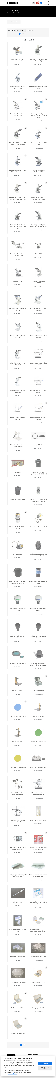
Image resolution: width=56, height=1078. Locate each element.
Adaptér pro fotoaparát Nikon (17, 637)
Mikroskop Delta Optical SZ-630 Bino (17, 336)
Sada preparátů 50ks (38, 1008)
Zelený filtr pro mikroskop (38, 742)
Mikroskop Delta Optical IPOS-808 (17, 364)
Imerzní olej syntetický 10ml (38, 820)
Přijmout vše (45, 1063)
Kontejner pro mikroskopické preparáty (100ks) (38, 875)
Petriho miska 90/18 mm (38, 957)
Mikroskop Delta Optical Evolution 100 (38, 171)
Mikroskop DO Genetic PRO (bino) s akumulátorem (17, 144)
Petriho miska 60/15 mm (17, 957)
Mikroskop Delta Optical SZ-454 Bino (17, 418)
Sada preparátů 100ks (18, 1033)
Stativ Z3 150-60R (17, 691)
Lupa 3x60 (18, 472)
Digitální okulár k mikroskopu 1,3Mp (38, 582)
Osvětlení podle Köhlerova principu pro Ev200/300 (17, 582)
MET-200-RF (38, 254)
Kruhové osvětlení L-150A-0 (38, 527)
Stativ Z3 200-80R (17, 742)
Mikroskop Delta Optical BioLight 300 (17, 115)
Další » (22, 34)
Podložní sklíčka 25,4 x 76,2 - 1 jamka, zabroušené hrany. (38, 930)
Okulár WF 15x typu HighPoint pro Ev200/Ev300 (38, 473)
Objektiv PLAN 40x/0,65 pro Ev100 (17, 528)
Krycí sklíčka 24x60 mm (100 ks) (17, 930)
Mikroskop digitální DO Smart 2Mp (38, 87)
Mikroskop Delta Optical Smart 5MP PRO (17, 446)
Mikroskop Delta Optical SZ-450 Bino (17, 309)
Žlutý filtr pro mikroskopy (18, 767)
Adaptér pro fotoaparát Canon (38, 637)
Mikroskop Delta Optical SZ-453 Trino (38, 391)
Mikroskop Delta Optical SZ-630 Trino (38, 336)
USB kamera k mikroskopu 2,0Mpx (18, 609)
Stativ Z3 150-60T (38, 716)
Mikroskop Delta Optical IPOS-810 (17, 391)
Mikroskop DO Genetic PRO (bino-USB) (38, 60)
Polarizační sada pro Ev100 (18, 663)
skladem (30, 30)
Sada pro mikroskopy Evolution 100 (17, 60)
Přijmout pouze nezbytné (44, 1068)
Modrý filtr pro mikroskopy (18, 716)
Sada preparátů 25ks (17, 1008)
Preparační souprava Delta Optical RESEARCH (38, 848)
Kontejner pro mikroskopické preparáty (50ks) (18, 875)
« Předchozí (13, 34)
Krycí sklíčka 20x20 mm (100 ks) (38, 903)
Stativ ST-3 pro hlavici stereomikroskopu (18, 821)
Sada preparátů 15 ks (38, 982)
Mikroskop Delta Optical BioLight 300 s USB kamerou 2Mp (38, 115)
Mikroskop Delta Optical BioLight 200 (17, 87)
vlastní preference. (12, 1074)
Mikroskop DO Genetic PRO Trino (38, 144)
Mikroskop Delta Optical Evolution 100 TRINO (38, 198)
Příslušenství (13, 22)
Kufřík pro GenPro (38, 691)
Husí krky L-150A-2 (17, 554)
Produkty (13, 13)
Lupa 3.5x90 (38, 445)
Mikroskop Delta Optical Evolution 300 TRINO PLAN (38, 225)
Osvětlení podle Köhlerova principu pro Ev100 (38, 555)
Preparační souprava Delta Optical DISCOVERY (18, 848)
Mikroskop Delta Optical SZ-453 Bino (38, 364)
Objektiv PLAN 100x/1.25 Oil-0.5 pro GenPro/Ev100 (38, 500)
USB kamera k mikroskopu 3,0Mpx (38, 609)
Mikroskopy (18, 13)
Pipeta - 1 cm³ (17, 902)
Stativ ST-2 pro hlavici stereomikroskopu (38, 794)
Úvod (8, 13)
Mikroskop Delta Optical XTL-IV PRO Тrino (17, 255)
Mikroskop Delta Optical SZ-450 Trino (38, 309)
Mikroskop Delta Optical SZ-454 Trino (38, 418)
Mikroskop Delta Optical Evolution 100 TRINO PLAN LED (18, 226)
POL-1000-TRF (17, 281)
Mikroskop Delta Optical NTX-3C (38, 282)
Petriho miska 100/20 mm (18, 982)
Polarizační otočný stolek (38, 767)
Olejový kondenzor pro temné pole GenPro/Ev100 (38, 664)
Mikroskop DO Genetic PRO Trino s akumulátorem (17, 171)
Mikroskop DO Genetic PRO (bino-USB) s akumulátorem (17, 198)
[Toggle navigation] (46, 3)
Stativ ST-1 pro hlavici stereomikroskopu (18, 794)
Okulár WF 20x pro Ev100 (17, 499)
